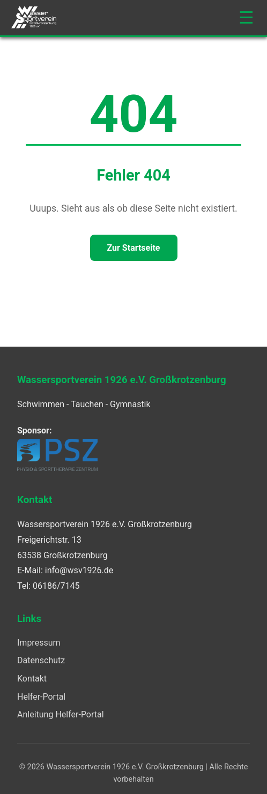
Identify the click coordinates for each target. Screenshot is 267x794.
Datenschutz (41, 660)
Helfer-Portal (41, 697)
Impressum (39, 643)
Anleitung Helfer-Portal (60, 714)
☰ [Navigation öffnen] (246, 17)
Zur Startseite (133, 248)
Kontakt (32, 678)
